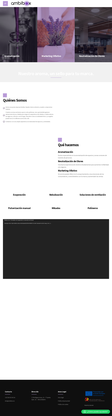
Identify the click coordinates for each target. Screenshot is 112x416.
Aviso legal (61, 397)
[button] (95, 412)
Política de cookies (63, 404)
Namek (92, 405)
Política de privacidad (64, 401)
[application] (56, 249)
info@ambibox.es (10, 401)
